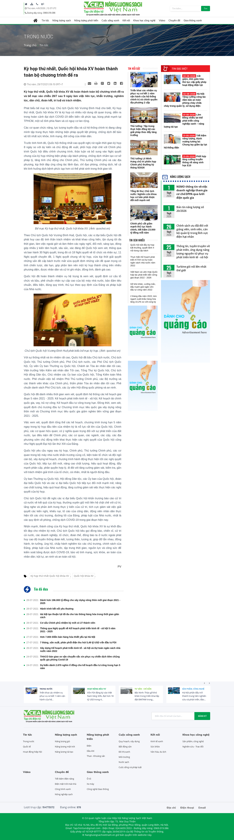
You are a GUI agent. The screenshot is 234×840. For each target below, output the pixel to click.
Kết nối (126, 20)
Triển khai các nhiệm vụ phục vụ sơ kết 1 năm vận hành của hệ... (52, 696)
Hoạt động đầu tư (96, 689)
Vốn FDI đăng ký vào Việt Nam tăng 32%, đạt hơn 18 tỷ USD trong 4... (100, 696)
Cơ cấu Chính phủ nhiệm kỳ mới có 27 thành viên (67, 622)
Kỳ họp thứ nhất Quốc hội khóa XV (50, 575)
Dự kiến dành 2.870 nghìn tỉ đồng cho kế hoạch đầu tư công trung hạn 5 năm (80, 667)
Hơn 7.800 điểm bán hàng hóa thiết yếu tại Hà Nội (67, 637)
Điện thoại (187, 807)
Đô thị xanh (124, 751)
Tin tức (45, 20)
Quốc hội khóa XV (83, 575)
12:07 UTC (51, 8)
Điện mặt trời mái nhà (65, 783)
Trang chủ (30, 45)
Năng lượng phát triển (86, 20)
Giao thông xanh (193, 20)
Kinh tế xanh (157, 741)
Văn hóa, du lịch (158, 751)
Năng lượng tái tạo (64, 751)
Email (202, 807)
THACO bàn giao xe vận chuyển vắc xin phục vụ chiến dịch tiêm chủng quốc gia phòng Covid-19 (80, 658)
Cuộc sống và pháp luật (130, 767)
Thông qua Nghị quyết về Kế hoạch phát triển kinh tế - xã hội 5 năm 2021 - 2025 (77, 630)
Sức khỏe (155, 746)
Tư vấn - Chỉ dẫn (143, 689)
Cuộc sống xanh (110, 20)
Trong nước (46, 689)
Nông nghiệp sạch (64, 794)
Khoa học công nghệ (144, 20)
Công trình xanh (63, 789)
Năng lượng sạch (61, 20)
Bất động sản (125, 746)
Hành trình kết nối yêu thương (57, 608)
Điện (89, 745)
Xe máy (90, 783)
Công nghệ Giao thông (98, 789)
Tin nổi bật (134, 69)
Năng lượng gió (62, 741)
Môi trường (124, 756)
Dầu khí (90, 750)
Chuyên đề (174, 20)
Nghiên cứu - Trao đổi (192, 746)
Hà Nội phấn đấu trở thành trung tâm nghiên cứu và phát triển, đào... (194, 696)
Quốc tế (27, 746)
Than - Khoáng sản (96, 755)
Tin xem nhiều (137, 240)
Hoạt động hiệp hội (32, 751)
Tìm (205, 8)
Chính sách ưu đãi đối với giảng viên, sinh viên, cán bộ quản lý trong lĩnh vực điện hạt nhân (192, 231)
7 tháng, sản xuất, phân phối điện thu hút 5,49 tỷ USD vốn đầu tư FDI (78, 642)
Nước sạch (124, 762)
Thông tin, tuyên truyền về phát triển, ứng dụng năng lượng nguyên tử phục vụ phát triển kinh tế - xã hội (193, 251)
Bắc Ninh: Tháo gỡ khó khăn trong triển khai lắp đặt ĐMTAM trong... (147, 696)
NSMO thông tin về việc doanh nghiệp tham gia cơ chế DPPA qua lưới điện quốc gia (191, 192)
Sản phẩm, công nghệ (193, 689)
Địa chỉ (171, 807)
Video (162, 20)
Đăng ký (202, 716)
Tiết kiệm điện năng (64, 778)
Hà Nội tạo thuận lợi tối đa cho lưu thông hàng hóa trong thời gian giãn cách (79, 616)
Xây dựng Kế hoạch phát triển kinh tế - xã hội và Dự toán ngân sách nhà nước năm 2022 (80, 649)
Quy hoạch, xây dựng (129, 741)
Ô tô (89, 778)
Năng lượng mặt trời (65, 746)
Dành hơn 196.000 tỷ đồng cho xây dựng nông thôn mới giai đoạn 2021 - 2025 (80, 601)
